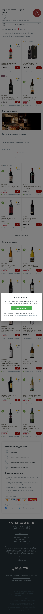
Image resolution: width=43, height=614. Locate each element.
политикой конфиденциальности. (26, 315)
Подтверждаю (21, 308)
